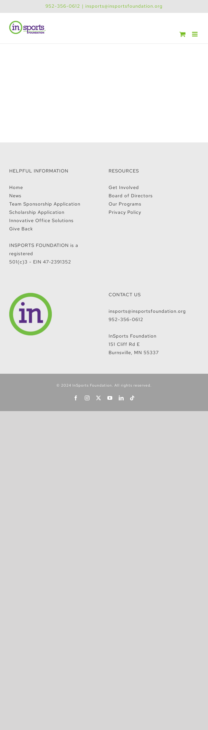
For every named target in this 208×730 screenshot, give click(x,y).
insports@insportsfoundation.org (124, 6)
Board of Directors (131, 196)
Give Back (21, 229)
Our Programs (125, 204)
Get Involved (124, 187)
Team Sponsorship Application (44, 204)
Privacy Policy (125, 212)
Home (16, 187)
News (15, 196)
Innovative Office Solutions (41, 220)
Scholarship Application (36, 212)
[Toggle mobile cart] (182, 34)
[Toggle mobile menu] (195, 34)
